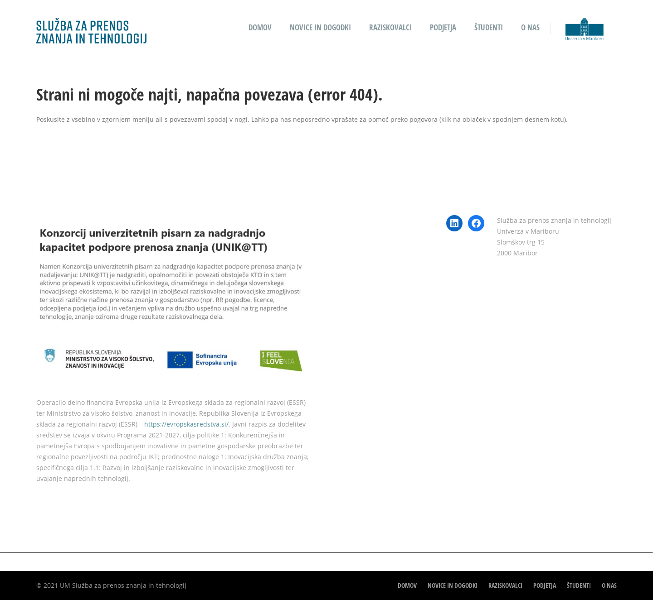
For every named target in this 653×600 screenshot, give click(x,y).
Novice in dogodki (320, 27)
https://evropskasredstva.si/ (186, 424)
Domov (260, 27)
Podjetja (443, 27)
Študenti (488, 27)
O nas (530, 27)
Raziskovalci (390, 27)
